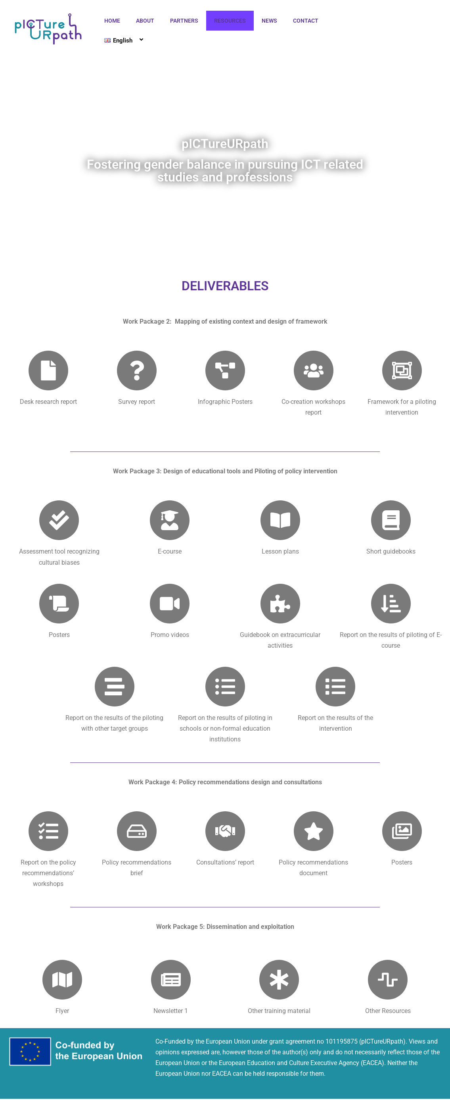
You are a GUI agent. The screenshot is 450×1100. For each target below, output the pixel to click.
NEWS (269, 20)
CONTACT (305, 20)
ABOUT (145, 20)
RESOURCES (230, 20)
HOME (112, 20)
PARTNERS (184, 20)
